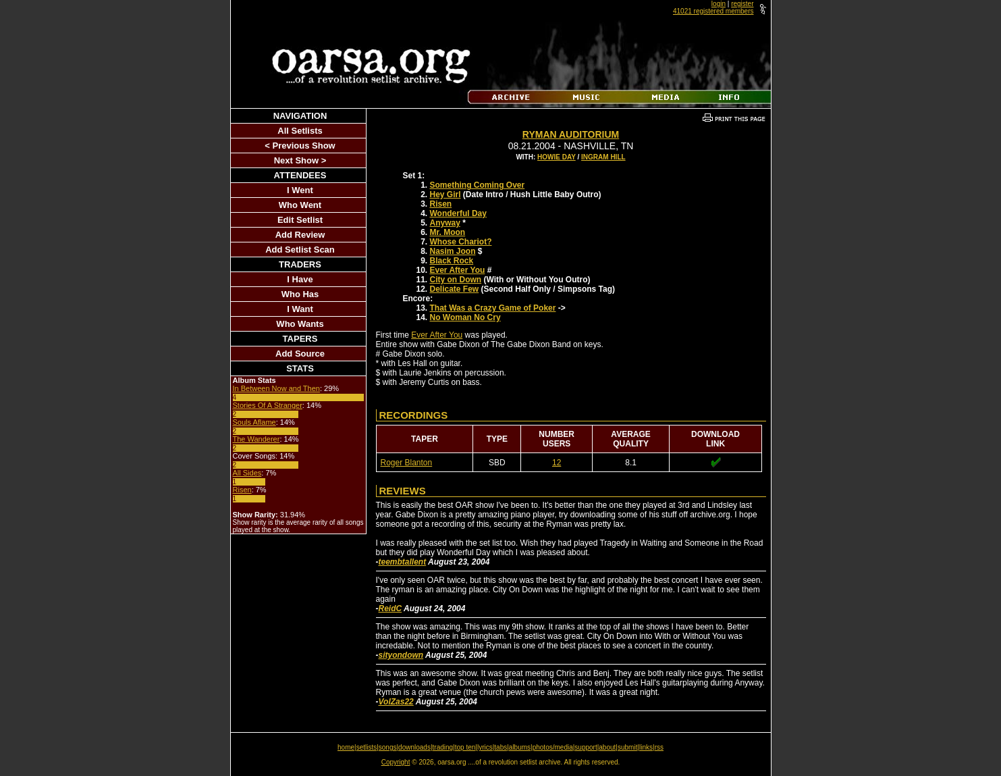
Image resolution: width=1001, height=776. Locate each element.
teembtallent (403, 562)
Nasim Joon (453, 251)
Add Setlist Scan (300, 249)
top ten (465, 747)
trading (443, 747)
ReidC (390, 608)
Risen (242, 490)
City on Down (456, 279)
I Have (300, 279)
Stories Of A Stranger (267, 405)
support (585, 747)
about (607, 747)
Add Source (300, 353)
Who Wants (299, 324)
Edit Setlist (300, 220)
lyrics (485, 747)
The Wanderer (256, 439)
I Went (300, 190)
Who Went (300, 205)
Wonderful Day (458, 213)
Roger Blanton (407, 462)
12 (556, 462)
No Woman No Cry (465, 317)
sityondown (401, 655)
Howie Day (556, 157)
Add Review (300, 235)
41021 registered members (713, 11)
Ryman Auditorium (570, 134)
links (646, 747)
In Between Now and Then (276, 388)
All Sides (247, 473)
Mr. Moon (448, 232)
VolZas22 (396, 701)
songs (388, 747)
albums (520, 747)
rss (659, 747)
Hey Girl (445, 194)
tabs (500, 747)
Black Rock (452, 260)
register (742, 3)
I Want (300, 309)
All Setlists (299, 131)
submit (627, 747)
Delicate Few (454, 289)
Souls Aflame (254, 422)
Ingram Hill (603, 157)
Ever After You (457, 270)
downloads (414, 747)
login (718, 3)
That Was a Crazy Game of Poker (493, 308)
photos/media (553, 747)
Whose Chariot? (461, 242)
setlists (366, 747)
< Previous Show (300, 145)
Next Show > (300, 160)
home (345, 747)
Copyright (395, 762)
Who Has (300, 294)
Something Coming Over (477, 185)
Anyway (445, 223)
